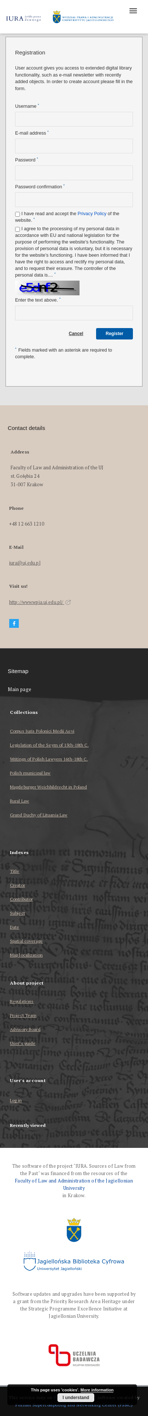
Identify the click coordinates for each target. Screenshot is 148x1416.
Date (14, 927)
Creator (17, 885)
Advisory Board (25, 1029)
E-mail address (32, 133)
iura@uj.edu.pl (24, 563)
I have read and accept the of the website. (67, 217)
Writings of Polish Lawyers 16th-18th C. (49, 759)
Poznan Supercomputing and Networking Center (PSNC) (74, 1405)
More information (97, 1390)
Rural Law (19, 801)
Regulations (22, 1001)
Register (114, 333)
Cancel (76, 333)
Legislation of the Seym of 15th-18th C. (49, 745)
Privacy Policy (92, 213)
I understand (76, 1397)
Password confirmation (40, 186)
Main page (20, 689)
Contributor (21, 899)
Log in (16, 1100)
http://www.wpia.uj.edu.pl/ (40, 602)
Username (27, 106)
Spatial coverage (26, 941)
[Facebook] (14, 623)
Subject (17, 913)
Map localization (26, 955)
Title (15, 871)
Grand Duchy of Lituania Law (38, 815)
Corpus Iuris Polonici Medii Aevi (42, 731)
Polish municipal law (30, 773)
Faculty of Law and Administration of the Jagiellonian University (74, 1184)
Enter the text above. (37, 300)
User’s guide (22, 1043)
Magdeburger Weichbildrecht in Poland (48, 787)
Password (26, 160)
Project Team (23, 1015)
